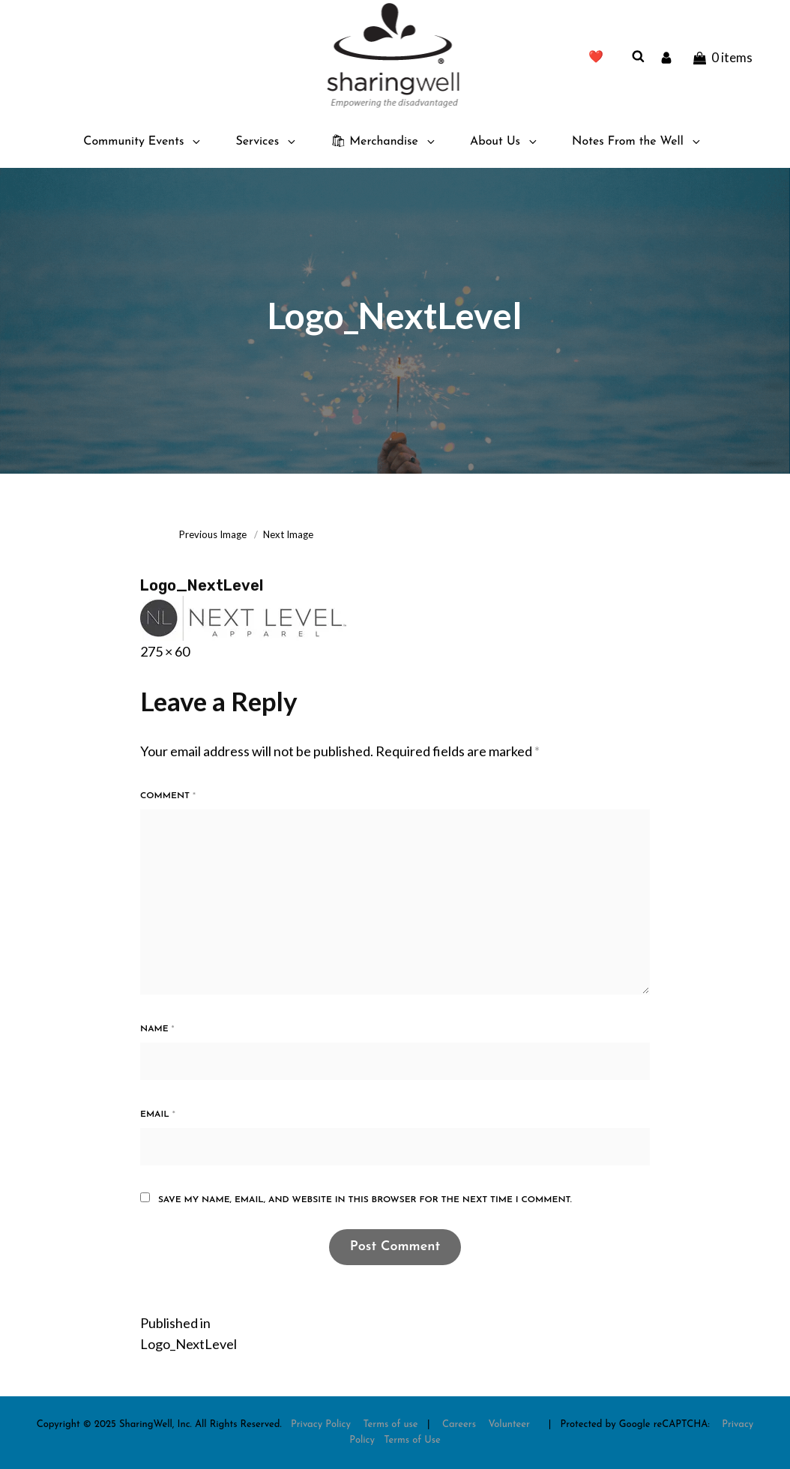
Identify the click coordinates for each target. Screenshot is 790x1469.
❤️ (595, 58)
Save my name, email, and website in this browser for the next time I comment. (365, 1199)
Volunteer (509, 1424)
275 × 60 (165, 651)
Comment (168, 795)
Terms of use (390, 1424)
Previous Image (213, 534)
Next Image (288, 534)
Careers (459, 1424)
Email (157, 1114)
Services (266, 142)
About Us (504, 142)
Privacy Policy (321, 1424)
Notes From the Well (637, 142)
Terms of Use (412, 1440)
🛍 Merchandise (384, 142)
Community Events (142, 142)
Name (157, 1029)
